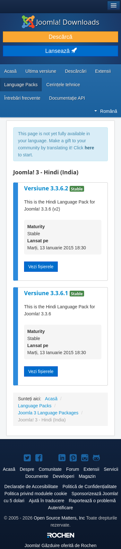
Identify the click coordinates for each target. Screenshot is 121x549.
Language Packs (21, 84)
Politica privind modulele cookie (35, 493)
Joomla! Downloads (60, 22)
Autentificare (60, 507)
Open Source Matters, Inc (59, 517)
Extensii (103, 71)
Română (105, 111)
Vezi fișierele (41, 266)
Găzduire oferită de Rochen (60, 545)
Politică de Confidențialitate (90, 486)
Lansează (60, 51)
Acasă (10, 71)
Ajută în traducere (47, 500)
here (89, 147)
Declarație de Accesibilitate (31, 486)
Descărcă (61, 37)
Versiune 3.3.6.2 (47, 188)
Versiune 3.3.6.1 (47, 293)
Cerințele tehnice (63, 84)
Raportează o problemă (92, 500)
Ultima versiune (40, 71)
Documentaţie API (67, 98)
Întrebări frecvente (22, 98)
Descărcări (75, 71)
